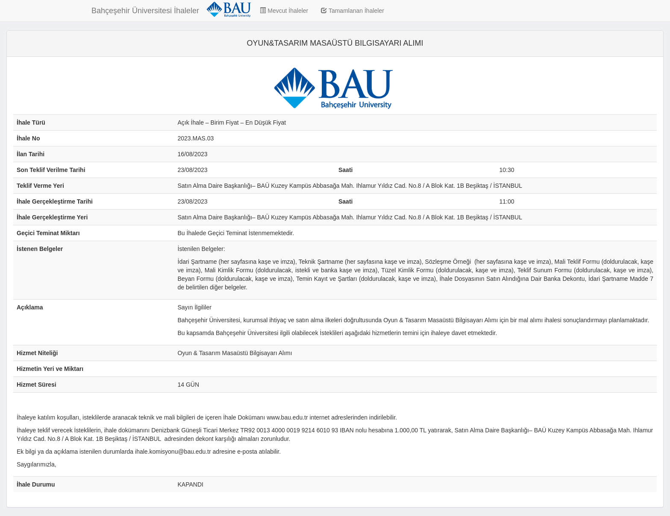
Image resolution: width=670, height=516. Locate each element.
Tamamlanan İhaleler (352, 10)
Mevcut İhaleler (284, 10)
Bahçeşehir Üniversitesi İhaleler (145, 10)
